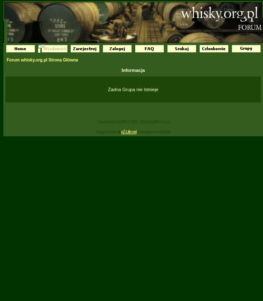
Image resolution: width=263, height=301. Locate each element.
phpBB (121, 122)
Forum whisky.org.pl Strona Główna (42, 60)
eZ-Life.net (129, 132)
